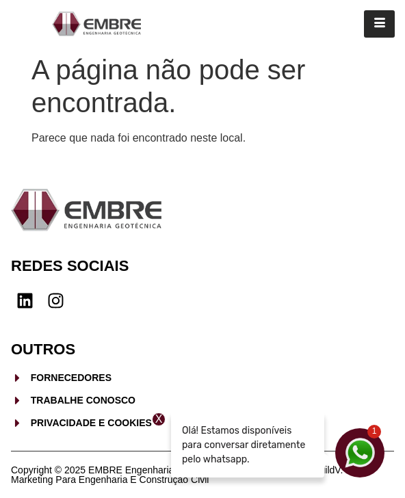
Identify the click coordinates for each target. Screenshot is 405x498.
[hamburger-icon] (379, 24)
